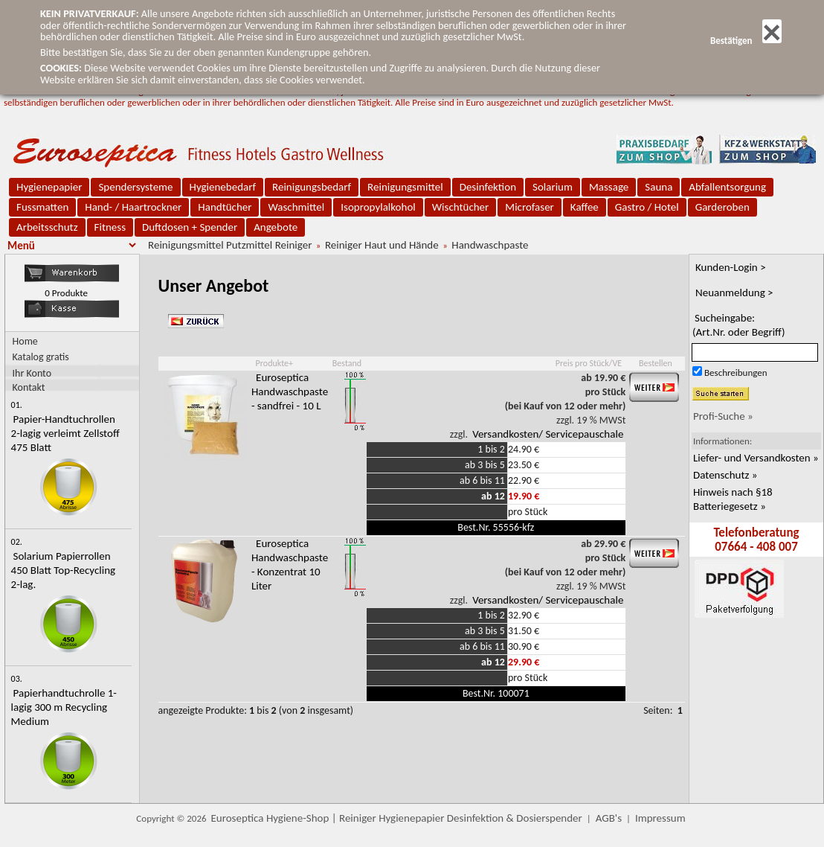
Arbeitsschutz (47, 227)
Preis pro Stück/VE (589, 363)
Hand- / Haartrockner (133, 207)
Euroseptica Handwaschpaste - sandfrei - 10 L (289, 391)
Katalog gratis (41, 357)
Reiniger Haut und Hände (382, 245)
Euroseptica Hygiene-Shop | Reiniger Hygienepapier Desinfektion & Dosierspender (396, 818)
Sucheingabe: (738, 325)
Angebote (275, 227)
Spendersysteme (135, 187)
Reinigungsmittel (405, 187)
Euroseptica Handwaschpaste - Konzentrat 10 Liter (289, 564)
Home (25, 341)
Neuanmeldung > (734, 292)
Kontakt (29, 386)
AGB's (609, 818)
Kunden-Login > (730, 267)
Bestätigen (746, 40)
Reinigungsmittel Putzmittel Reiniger (230, 245)
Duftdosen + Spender (189, 227)
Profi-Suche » (723, 416)
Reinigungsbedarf (311, 187)
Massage (608, 187)
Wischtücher (460, 207)
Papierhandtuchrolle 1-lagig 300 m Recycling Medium (64, 707)
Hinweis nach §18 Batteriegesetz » (733, 499)
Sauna (658, 187)
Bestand (346, 363)
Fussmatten (42, 207)
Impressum (660, 818)
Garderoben (722, 207)
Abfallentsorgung (727, 187)
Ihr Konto (32, 372)
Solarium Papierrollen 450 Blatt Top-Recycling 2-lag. (63, 570)
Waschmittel (296, 207)
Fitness (110, 227)
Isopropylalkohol (378, 207)
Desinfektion (488, 187)
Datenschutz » (725, 475)
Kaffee (584, 207)
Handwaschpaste (489, 245)
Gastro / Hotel (647, 207)
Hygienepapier (49, 187)
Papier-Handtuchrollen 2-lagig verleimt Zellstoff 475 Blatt (65, 433)
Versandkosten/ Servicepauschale (547, 434)
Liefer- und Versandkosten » (756, 457)
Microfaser (529, 207)
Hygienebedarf (223, 187)
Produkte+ (274, 363)
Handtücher (224, 207)
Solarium (552, 187)
